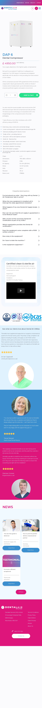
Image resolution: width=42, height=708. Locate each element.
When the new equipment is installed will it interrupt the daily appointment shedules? (18, 202)
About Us (32, 2)
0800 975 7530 (18, 631)
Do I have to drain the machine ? (14, 240)
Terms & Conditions (33, 612)
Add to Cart (31, 95)
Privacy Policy (32, 615)
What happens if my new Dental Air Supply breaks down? (20, 208)
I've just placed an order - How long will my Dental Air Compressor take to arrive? (20, 196)
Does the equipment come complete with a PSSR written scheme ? (20, 231)
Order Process (32, 620)
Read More (11, 548)
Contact (39, 2)
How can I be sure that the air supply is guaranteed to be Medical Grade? (20, 213)
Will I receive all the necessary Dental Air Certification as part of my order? (17, 219)
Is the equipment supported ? (13, 244)
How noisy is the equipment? (13, 236)
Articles (27, 2)
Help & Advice (20, 2)
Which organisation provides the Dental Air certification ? (18, 225)
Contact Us (21, 636)
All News (21, 592)
